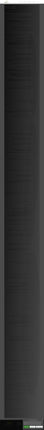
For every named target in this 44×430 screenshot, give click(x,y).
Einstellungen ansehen (39, 426)
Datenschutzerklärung (31, 428)
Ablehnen (32, 426)
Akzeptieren (26, 426)
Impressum (36, 428)
